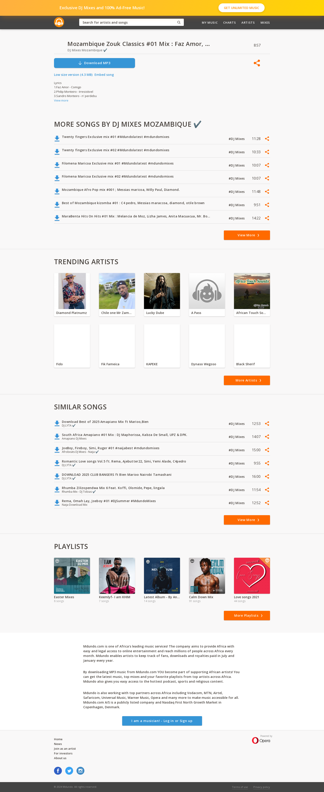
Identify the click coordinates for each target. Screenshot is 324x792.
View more (61, 100)
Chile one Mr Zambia (117, 313)
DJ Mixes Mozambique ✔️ (87, 50)
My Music (210, 22)
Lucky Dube (155, 313)
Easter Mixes (64, 597)
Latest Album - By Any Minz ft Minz (162, 597)
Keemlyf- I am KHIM (114, 597)
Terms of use (240, 787)
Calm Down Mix (201, 597)
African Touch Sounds (252, 313)
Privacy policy (261, 787)
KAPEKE (152, 364)
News (58, 744)
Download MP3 (94, 63)
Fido (59, 364)
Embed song (104, 74)
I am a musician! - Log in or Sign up (161, 721)
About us (60, 758)
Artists (248, 22)
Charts (229, 22)
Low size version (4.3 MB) (73, 74)
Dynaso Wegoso (203, 364)
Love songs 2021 (246, 597)
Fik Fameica (110, 364)
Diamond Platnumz (71, 313)
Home (58, 739)
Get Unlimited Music (241, 8)
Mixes (265, 22)
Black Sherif (245, 364)
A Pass (196, 313)
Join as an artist (65, 749)
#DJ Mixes (237, 139)
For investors (63, 753)
